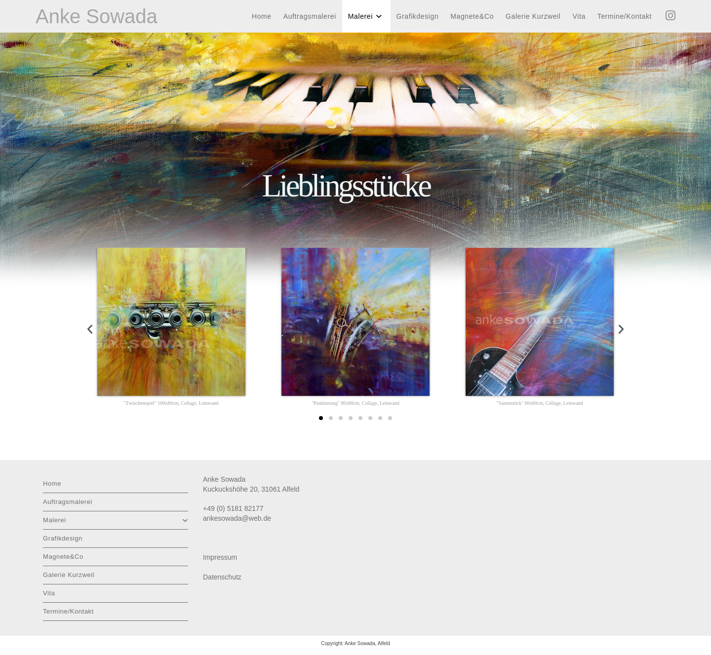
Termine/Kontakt (68, 611)
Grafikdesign (62, 538)
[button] (90, 329)
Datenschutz (222, 577)
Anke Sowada (97, 16)
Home (52, 483)
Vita (49, 593)
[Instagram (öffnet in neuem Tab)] (670, 16)
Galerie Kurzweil (68, 574)
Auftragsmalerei (67, 501)
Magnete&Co (63, 556)
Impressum (220, 557)
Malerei (115, 520)
